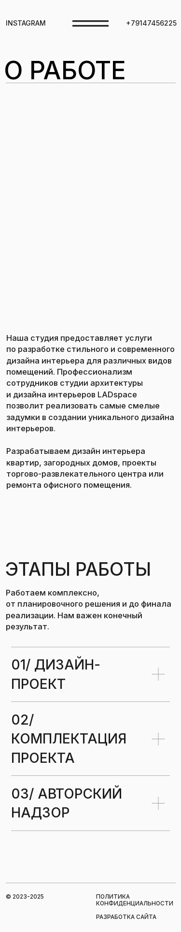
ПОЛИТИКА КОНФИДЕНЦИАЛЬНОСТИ (134, 900)
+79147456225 (151, 23)
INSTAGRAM (26, 23)
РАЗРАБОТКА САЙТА (126, 917)
